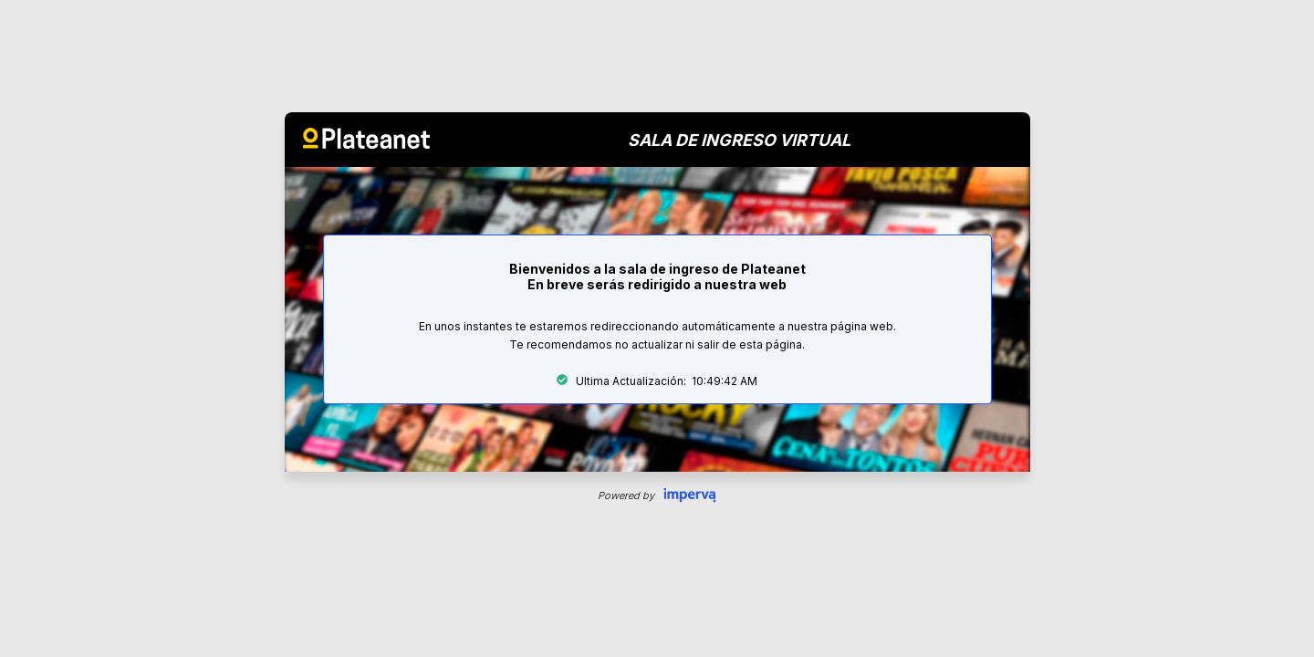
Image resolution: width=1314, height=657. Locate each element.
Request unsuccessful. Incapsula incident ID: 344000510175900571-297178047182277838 (657, 328)
